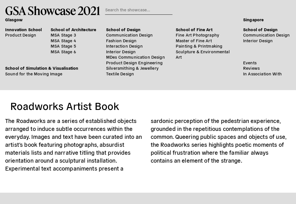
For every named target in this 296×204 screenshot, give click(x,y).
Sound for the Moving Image (33, 73)
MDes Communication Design (135, 57)
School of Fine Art (194, 29)
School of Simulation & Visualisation (41, 68)
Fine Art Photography (197, 34)
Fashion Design (121, 40)
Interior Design (121, 51)
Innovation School (23, 29)
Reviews (251, 68)
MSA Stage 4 (63, 40)
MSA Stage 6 (63, 51)
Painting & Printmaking (199, 45)
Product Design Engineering (134, 62)
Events (249, 62)
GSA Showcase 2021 (52, 10)
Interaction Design (124, 45)
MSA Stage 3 (63, 34)
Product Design (20, 34)
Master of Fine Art (194, 40)
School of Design (123, 29)
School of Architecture (73, 29)
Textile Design (120, 73)
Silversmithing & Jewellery (132, 68)
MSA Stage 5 (63, 45)
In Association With (262, 73)
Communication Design (129, 34)
